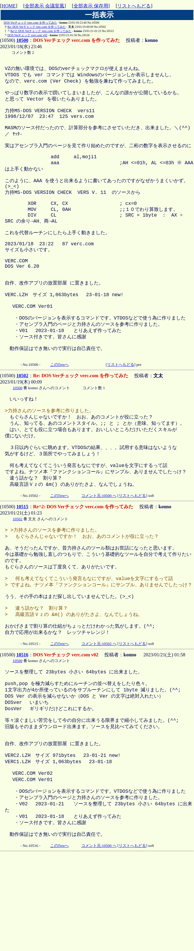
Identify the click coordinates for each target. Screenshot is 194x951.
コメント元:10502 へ (98, 715)
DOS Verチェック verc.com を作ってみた (30, 22)
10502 (22, 420)
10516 (22, 726)
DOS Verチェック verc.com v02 (27, 35)
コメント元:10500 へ (98, 552)
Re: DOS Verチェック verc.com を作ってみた (36, 26)
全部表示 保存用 (91, 5)
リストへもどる (134, 5)
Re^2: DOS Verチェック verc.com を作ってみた (40, 31)
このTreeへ (59, 409)
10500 (22, 40)
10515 (22, 563)
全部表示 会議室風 (44, 5)
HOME (8, 5)
